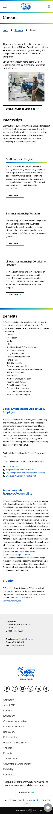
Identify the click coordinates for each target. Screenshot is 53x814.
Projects (7, 753)
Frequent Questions (13, 727)
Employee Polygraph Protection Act (21, 476)
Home (5, 30)
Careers (7, 711)
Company (19, 30)
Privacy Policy (33, 800)
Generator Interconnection (17, 764)
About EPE (9, 705)
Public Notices (10, 737)
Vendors (7, 748)
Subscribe (26, 792)
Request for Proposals (15, 743)
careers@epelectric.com (20, 555)
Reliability (8, 769)
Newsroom (9, 716)
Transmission (10, 759)
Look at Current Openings (22, 109)
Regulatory (9, 732)
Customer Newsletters (15, 721)
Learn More (15, 195)
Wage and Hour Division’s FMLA (19, 470)
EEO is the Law (12, 467)
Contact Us (9, 775)
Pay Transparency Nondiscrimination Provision (25, 473)
